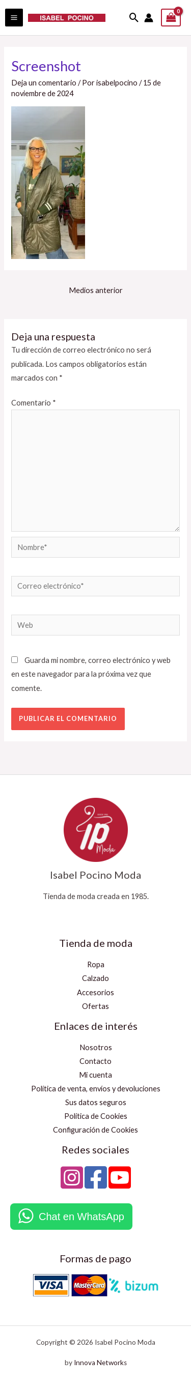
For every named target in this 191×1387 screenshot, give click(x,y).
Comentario (33, 402)
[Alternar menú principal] (14, 17)
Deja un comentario (43, 82)
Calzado (95, 978)
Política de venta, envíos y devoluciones (95, 1088)
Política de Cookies (95, 1116)
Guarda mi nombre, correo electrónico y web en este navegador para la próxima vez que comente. (91, 674)
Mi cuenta (95, 1075)
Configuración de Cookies (95, 1129)
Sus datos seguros (95, 1102)
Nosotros (95, 1047)
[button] (134, 17)
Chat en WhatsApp (81, 1216)
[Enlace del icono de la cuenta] (148, 17)
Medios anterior (96, 290)
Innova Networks (100, 1363)
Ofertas (95, 1006)
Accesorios (95, 992)
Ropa (95, 964)
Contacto (95, 1061)
